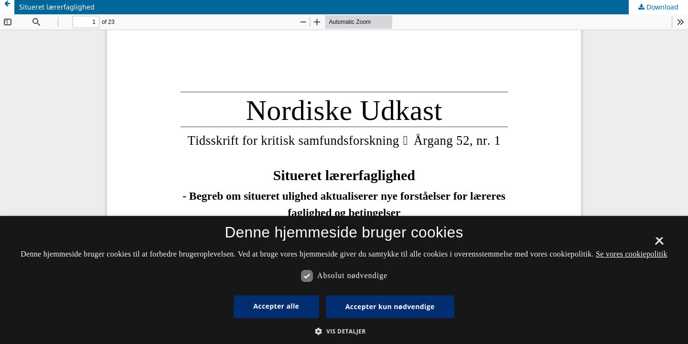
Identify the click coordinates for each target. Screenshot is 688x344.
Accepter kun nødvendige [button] (390, 306)
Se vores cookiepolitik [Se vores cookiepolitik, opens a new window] (631, 254)
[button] (344, 331)
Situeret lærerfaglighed (57, 6)
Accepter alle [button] (276, 306)
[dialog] (344, 280)
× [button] (659, 244)
